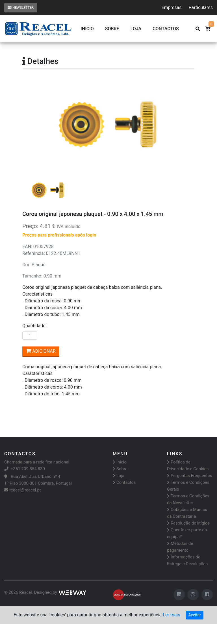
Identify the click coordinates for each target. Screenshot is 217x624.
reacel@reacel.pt (22, 490)
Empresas (171, 7)
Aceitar (194, 615)
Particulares (201, 7)
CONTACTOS (166, 28)
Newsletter (21, 8)
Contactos (124, 482)
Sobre (112, 28)
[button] (35, 125)
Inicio (87, 28)
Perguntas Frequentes (189, 475)
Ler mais (171, 615)
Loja (136, 28)
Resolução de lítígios (188, 523)
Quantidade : (36, 325)
